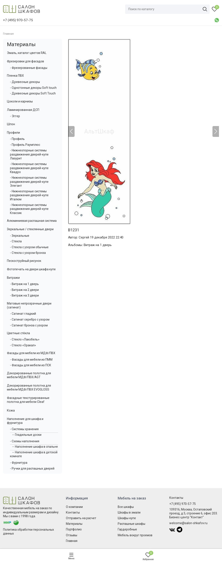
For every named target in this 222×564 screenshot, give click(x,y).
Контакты (73, 512)
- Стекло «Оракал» (23, 345)
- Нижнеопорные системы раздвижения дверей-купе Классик (29, 208)
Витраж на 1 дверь (98, 245)
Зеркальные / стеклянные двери (30, 229)
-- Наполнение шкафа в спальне (35, 446)
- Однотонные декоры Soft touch (33, 87)
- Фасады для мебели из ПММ (31, 359)
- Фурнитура (18, 462)
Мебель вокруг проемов (135, 535)
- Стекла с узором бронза (28, 252)
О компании (74, 507)
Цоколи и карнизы (20, 101)
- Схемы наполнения (24, 441)
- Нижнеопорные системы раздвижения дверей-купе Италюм (29, 195)
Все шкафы (126, 507)
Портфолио (74, 529)
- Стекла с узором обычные (29, 247)
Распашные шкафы (131, 523)
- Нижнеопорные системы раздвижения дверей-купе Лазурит (29, 154)
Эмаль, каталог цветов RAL (26, 53)
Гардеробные (127, 529)
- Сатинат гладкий (23, 313)
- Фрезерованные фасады (28, 68)
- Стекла (16, 241)
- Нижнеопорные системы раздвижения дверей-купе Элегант (29, 181)
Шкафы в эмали (129, 512)
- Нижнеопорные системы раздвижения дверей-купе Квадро (29, 167)
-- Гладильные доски (26, 434)
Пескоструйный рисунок (24, 261)
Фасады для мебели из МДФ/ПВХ (31, 353)
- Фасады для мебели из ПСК (30, 365)
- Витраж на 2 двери (24, 290)
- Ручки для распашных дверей (32, 468)
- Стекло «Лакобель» (24, 339)
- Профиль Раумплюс (25, 144)
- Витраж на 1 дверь (24, 284)
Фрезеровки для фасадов (25, 61)
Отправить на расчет (81, 518)
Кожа (11, 410)
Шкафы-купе (127, 518)
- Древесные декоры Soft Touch (33, 93)
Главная (71, 541)
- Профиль (17, 139)
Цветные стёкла (18, 333)
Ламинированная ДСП (23, 110)
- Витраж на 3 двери (24, 295)
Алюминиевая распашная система (32, 220)
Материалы (21, 44)
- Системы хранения (24, 429)
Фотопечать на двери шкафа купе (31, 269)
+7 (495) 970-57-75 (182, 504)
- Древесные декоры (25, 82)
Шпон (11, 124)
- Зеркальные (19, 235)
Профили (13, 132)
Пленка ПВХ (15, 75)
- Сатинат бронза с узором (29, 325)
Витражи (13, 277)
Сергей (84, 237)
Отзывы (71, 535)
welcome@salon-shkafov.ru (188, 523)
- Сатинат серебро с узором (29, 319)
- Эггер (15, 116)
